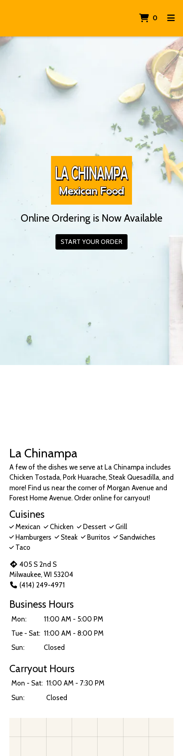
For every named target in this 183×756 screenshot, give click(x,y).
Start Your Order (91, 242)
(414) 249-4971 (37, 585)
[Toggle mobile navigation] (171, 18)
